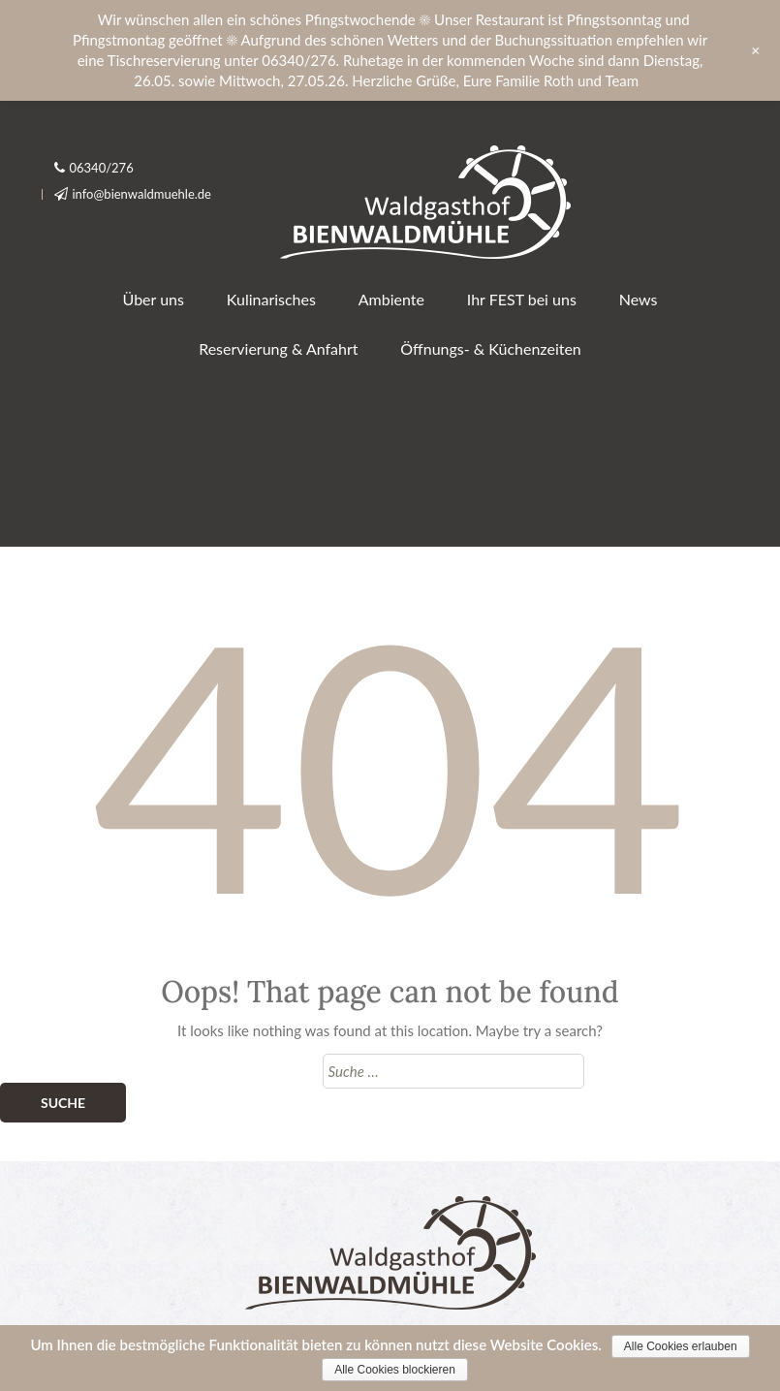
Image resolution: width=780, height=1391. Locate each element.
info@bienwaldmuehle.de (142, 194)
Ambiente (391, 299)
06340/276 (102, 167)
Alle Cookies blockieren (394, 1369)
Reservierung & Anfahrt (278, 348)
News (638, 299)
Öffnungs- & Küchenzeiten (490, 348)
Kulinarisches (271, 299)
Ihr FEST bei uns (522, 299)
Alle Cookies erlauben (680, 1346)
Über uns (153, 299)
